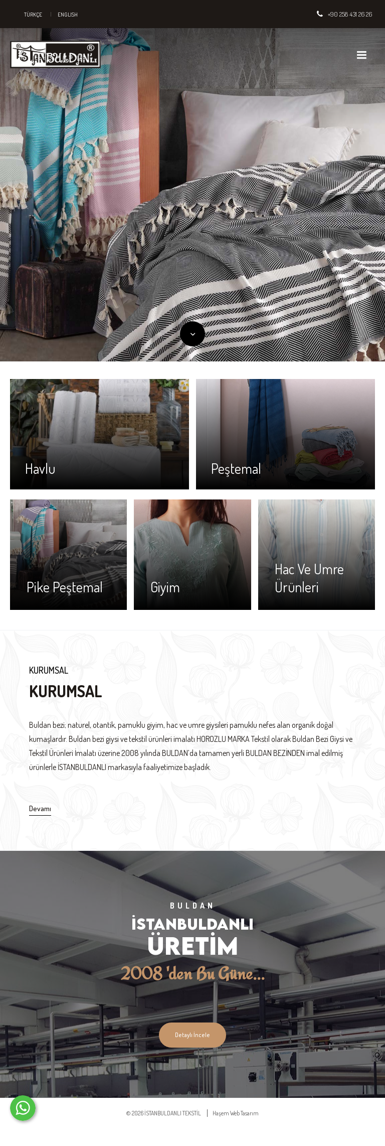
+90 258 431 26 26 (350, 14)
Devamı (40, 808)
